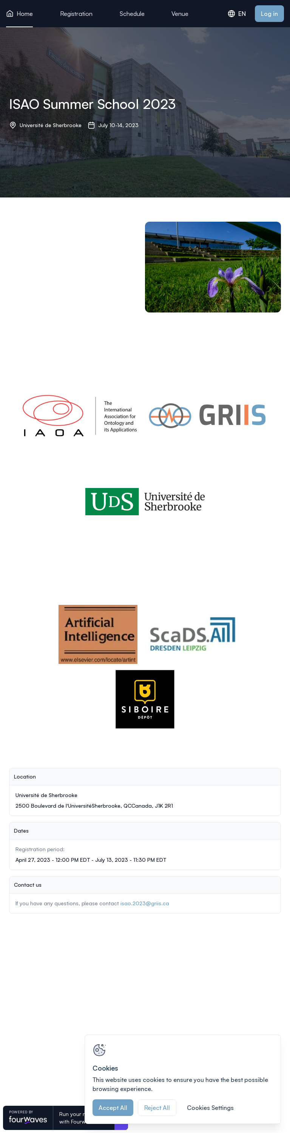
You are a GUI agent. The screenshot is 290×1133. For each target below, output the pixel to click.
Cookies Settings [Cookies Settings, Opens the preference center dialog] (210, 1107)
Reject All (157, 1107)
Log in (269, 13)
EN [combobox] (237, 13)
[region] (183, 1079)
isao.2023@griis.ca (144, 903)
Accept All (113, 1107)
